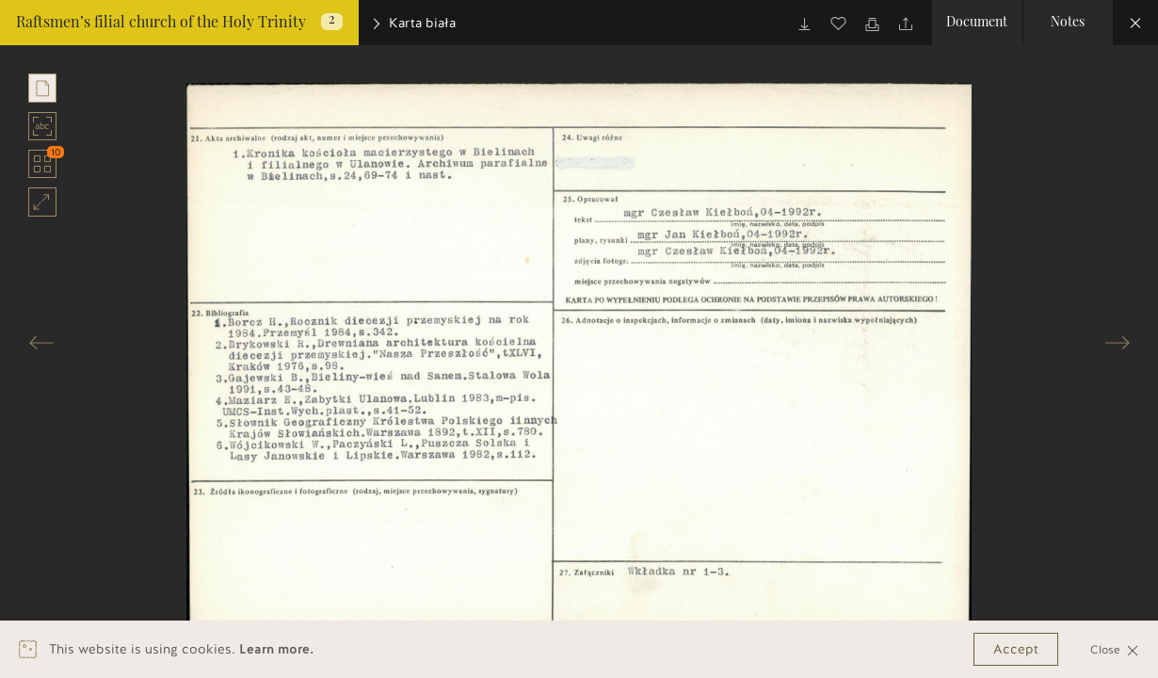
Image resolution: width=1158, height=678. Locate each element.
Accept (1015, 649)
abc (42, 126)
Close (1114, 649)
